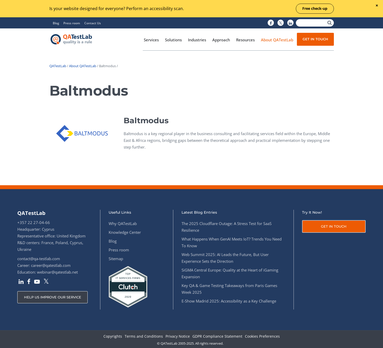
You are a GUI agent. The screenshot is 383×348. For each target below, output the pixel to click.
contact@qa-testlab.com (38, 258)
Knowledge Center (125, 232)
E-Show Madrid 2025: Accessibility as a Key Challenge (229, 301)
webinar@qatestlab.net (57, 272)
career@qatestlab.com (51, 265)
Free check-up (314, 8)
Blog (56, 23)
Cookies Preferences (262, 336)
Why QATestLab (123, 223)
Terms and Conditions (144, 336)
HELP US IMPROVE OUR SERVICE (52, 297)
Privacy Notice (178, 336)
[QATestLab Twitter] (280, 23)
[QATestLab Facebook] (271, 23)
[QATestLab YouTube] (37, 282)
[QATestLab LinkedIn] (290, 23)
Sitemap (116, 258)
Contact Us (92, 23)
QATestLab (57, 66)
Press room (71, 23)
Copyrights (112, 336)
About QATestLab (82, 66)
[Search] (315, 23)
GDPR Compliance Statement (217, 336)
